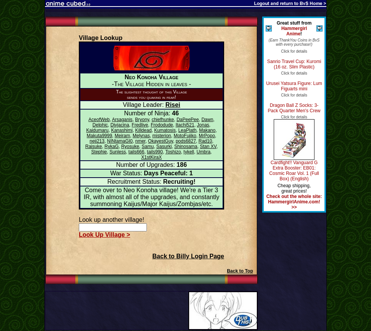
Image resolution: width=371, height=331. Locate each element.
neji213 (97, 141)
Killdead (143, 130)
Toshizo (173, 152)
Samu (148, 146)
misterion (161, 135)
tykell (188, 152)
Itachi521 (185, 125)
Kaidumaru (97, 130)
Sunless (118, 152)
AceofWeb (99, 119)
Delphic (100, 125)
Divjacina (119, 125)
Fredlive (140, 125)
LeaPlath (187, 130)
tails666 (136, 152)
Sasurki (164, 146)
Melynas (141, 135)
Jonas (203, 125)
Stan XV (208, 146)
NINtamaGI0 (120, 141)
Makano (207, 130)
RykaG (112, 146)
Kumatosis (165, 130)
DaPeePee (187, 119)
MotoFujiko (185, 135)
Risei (172, 104)
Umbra (203, 152)
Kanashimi (122, 130)
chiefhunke (162, 119)
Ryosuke (130, 146)
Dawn (207, 119)
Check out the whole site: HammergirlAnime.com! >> (294, 202)
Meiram (122, 135)
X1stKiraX (151, 157)
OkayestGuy (160, 141)
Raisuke (93, 146)
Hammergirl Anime (294, 31)
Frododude (162, 125)
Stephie (99, 152)
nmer (140, 141)
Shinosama (185, 146)
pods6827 (186, 141)
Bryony (142, 119)
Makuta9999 (99, 135)
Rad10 (205, 141)
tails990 (155, 152)
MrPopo (207, 135)
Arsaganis (122, 119)
